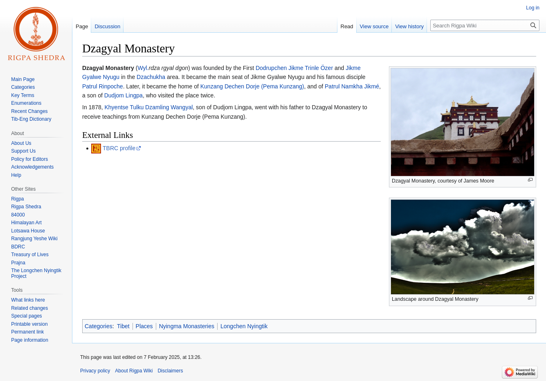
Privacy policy (95, 371)
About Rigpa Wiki (134, 371)
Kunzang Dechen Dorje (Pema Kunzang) (252, 86)
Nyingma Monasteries (186, 326)
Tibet (123, 326)
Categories (98, 326)
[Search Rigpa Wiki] (484, 25)
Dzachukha (151, 77)
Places (144, 326)
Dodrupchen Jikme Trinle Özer (294, 68)
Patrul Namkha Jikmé (352, 86)
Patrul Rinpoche (102, 86)
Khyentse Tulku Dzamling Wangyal (149, 107)
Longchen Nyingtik (243, 326)
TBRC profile (119, 148)
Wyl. (142, 68)
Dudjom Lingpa (123, 95)
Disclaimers (170, 371)
